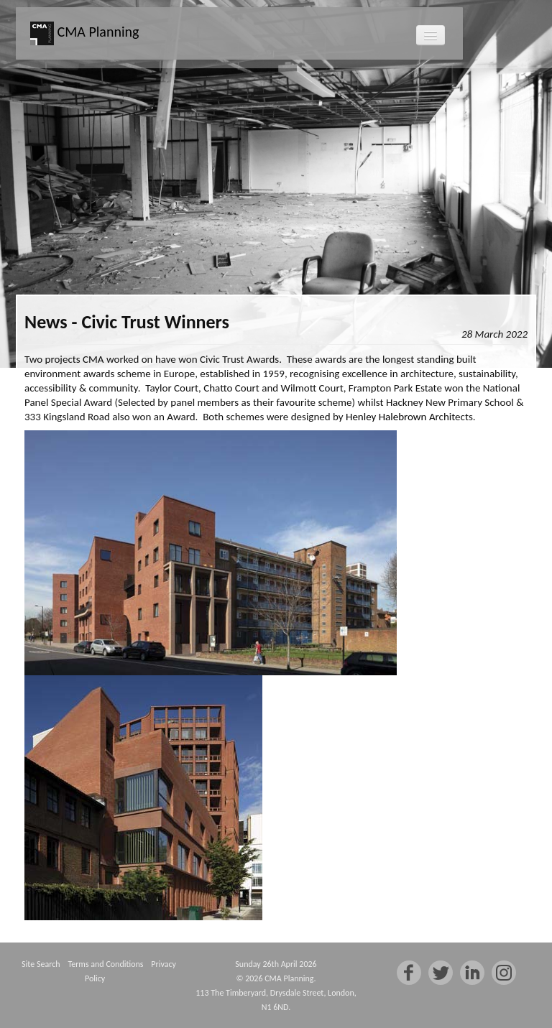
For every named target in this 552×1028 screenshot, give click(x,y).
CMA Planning (84, 33)
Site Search (41, 964)
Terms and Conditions (105, 964)
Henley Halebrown (386, 416)
